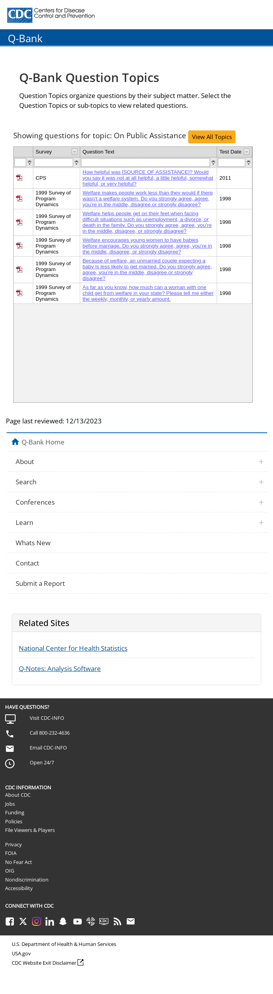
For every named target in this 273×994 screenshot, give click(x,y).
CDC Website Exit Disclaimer (44, 962)
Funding (14, 812)
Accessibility (19, 888)
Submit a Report (40, 583)
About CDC (18, 794)
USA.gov (21, 953)
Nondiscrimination (26, 879)
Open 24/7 (42, 762)
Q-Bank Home (43, 441)
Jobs (10, 803)
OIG (9, 870)
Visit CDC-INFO (47, 717)
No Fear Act (18, 862)
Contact (27, 563)
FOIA (10, 853)
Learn (24, 522)
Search (26, 481)
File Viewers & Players (30, 829)
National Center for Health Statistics (73, 648)
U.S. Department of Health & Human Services (64, 944)
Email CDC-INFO (48, 747)
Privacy (13, 844)
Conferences (35, 502)
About (25, 461)
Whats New (33, 542)
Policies (13, 821)
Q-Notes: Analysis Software (60, 668)
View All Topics (212, 137)
